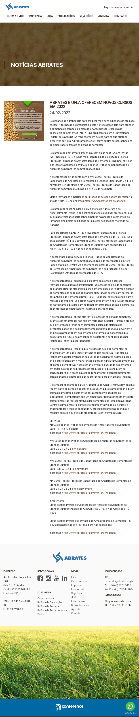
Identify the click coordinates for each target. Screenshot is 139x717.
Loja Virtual (77, 589)
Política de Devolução (49, 602)
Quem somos (15, 16)
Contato (120, 16)
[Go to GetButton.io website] (130, 713)
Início (74, 577)
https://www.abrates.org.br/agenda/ (105, 200)
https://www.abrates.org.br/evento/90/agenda (89, 472)
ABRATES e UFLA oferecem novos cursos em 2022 (91, 104)
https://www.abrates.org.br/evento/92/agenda (89, 432)
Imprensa (35, 16)
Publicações (66, 16)
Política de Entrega (48, 606)
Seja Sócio (77, 593)
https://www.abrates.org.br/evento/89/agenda (89, 452)
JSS (73, 597)
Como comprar (46, 598)
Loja (50, 16)
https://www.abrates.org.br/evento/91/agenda (89, 492)
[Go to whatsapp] (130, 706)
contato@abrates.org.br (120, 581)
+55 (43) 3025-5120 (119, 585)
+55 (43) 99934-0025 (121, 589)
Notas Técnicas (80, 605)
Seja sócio (86, 16)
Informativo (78, 601)
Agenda (103, 16)
